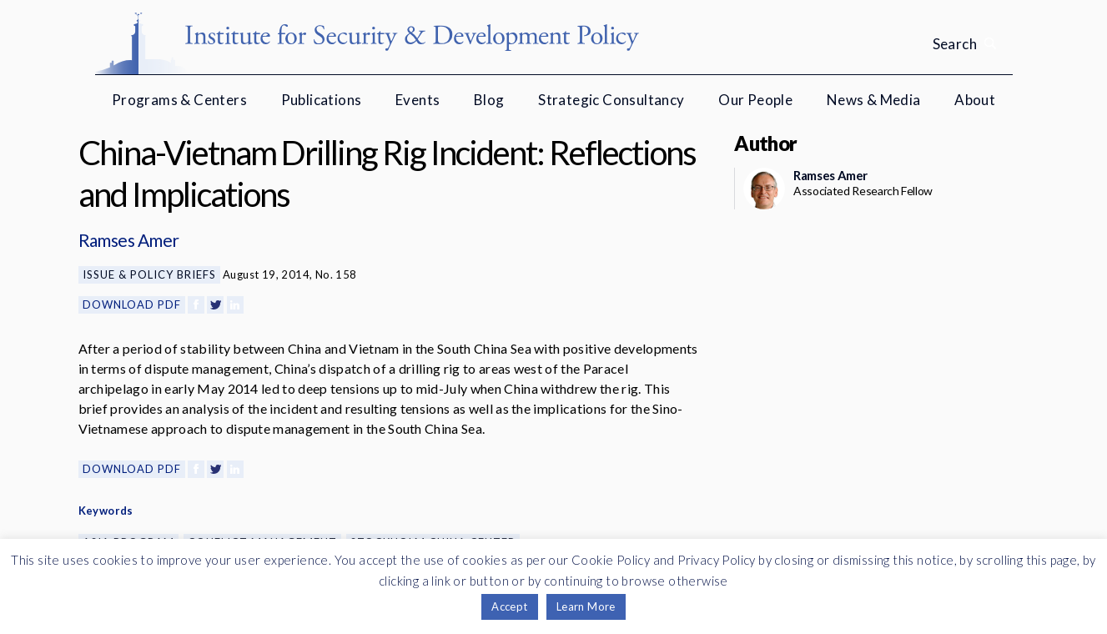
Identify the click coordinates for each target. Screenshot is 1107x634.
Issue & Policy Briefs (149, 274)
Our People (755, 99)
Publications (321, 99)
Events (417, 99)
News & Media (874, 99)
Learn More (586, 606)
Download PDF (132, 304)
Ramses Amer (128, 239)
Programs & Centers (179, 99)
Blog (489, 99)
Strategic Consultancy (611, 99)
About (974, 99)
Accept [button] (509, 606)
